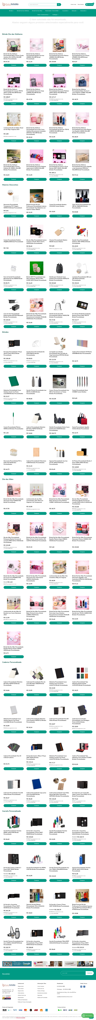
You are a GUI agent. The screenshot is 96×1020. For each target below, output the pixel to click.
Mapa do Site (21, 990)
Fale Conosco (21, 988)
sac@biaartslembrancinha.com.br (64, 996)
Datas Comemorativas (43, 14)
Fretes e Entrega (41, 990)
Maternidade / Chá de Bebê (51, 10)
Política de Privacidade (42, 997)
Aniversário (83, 10)
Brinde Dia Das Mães (37, 10)
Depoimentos (21, 997)
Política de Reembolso (22, 999)
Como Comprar (40, 986)
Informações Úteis (41, 983)
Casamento (65, 10)
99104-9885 (61, 986)
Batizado (74, 10)
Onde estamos (21, 993)
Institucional (21, 983)
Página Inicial (20, 986)
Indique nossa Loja (22, 995)
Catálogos (54, 14)
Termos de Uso (40, 988)
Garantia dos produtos (42, 993)
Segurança (39, 995)
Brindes (11, 10)
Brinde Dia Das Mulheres (23, 10)
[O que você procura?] (59, 4)
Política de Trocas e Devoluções (24, 1002)
